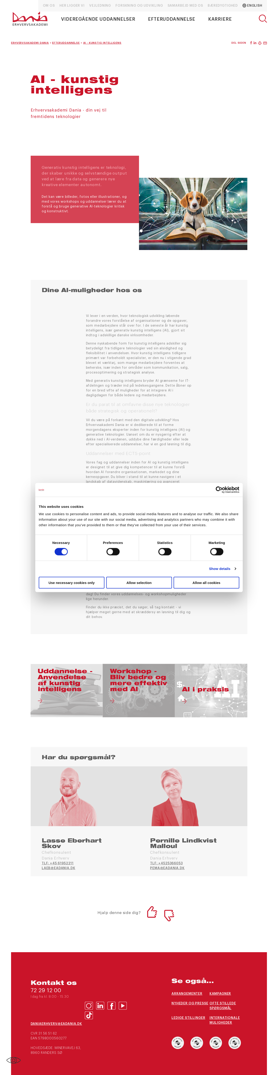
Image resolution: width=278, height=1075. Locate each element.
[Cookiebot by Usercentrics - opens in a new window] (219, 489)
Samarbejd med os (185, 5)
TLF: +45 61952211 (58, 863)
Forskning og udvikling (139, 5)
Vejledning (100, 5)
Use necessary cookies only (71, 582)
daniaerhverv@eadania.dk (56, 1024)
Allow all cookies (206, 582)
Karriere (220, 19)
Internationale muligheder (225, 1020)
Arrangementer (187, 993)
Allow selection (138, 582)
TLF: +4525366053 (166, 863)
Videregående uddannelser (98, 19)
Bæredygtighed (223, 5)
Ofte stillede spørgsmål (223, 1006)
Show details (220, 569)
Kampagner (220, 993)
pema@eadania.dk (167, 868)
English (252, 5)
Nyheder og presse (190, 1003)
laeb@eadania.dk (58, 868)
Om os (49, 5)
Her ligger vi (72, 5)
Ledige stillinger (188, 1018)
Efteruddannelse (171, 19)
